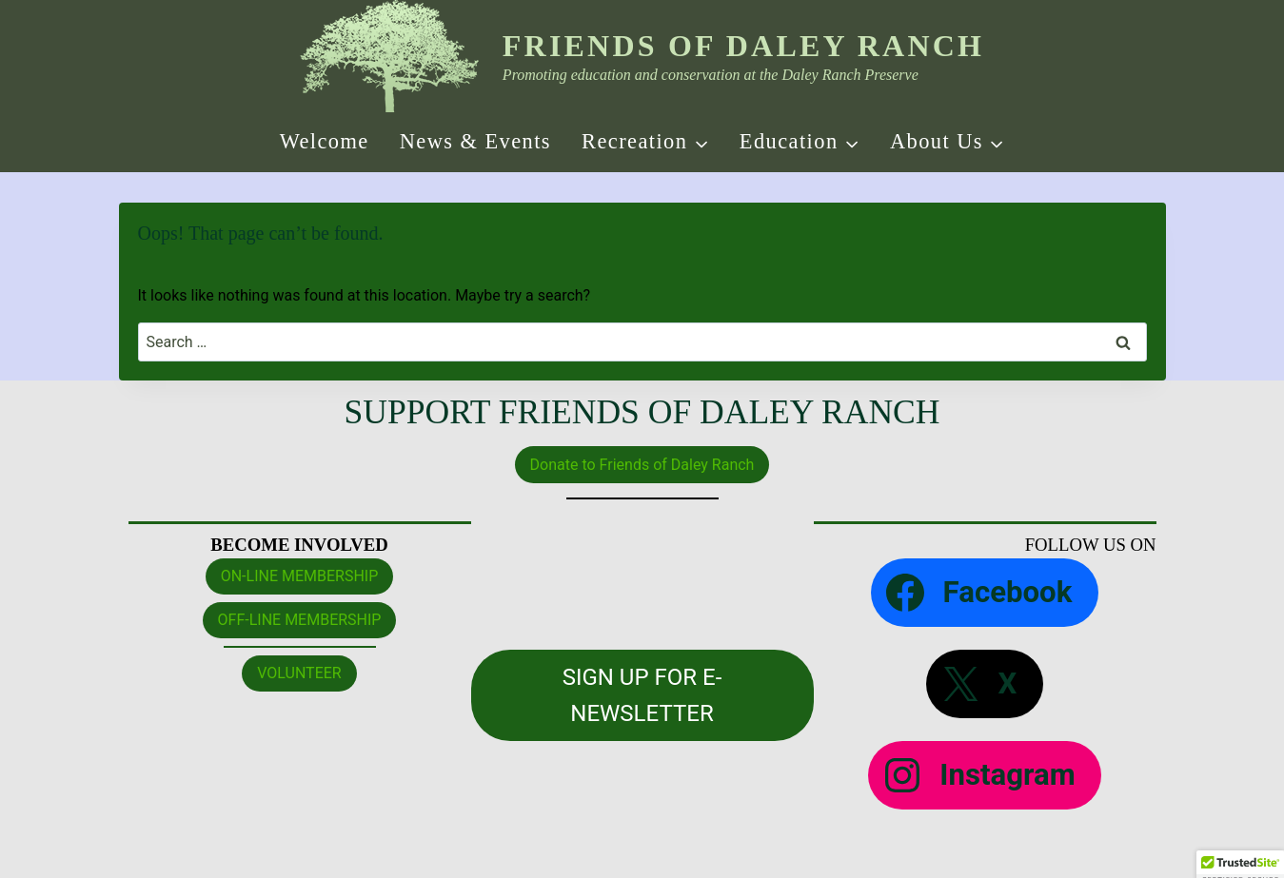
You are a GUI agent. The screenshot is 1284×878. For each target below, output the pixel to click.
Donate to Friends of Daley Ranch (642, 465)
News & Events (475, 141)
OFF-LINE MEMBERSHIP (300, 620)
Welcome (324, 141)
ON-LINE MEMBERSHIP (300, 576)
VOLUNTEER (299, 673)
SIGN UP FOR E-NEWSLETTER (642, 695)
